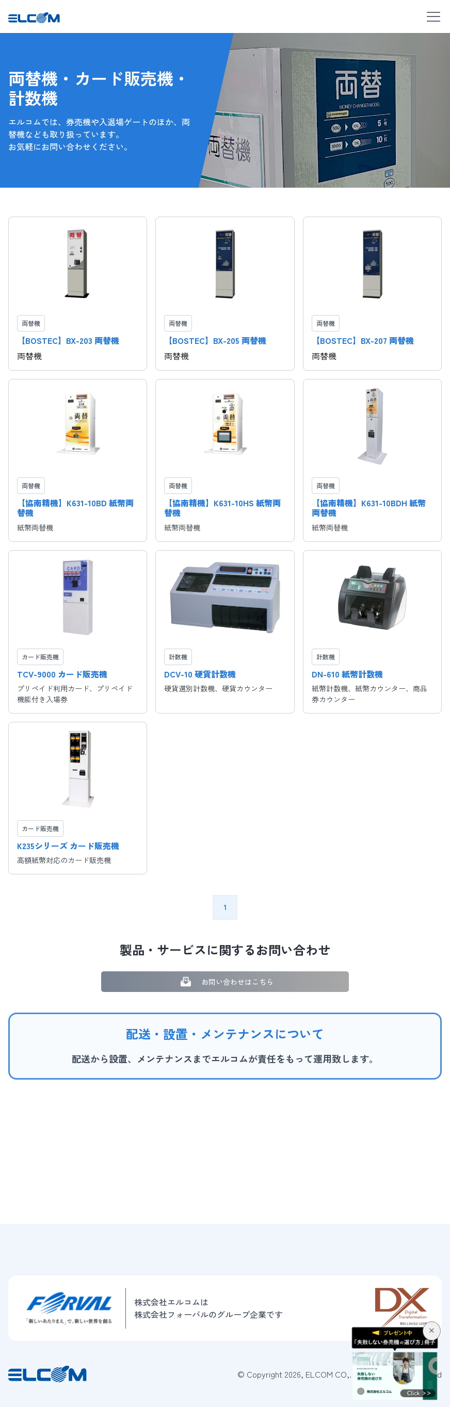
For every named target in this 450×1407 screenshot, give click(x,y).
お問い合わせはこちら (225, 981)
